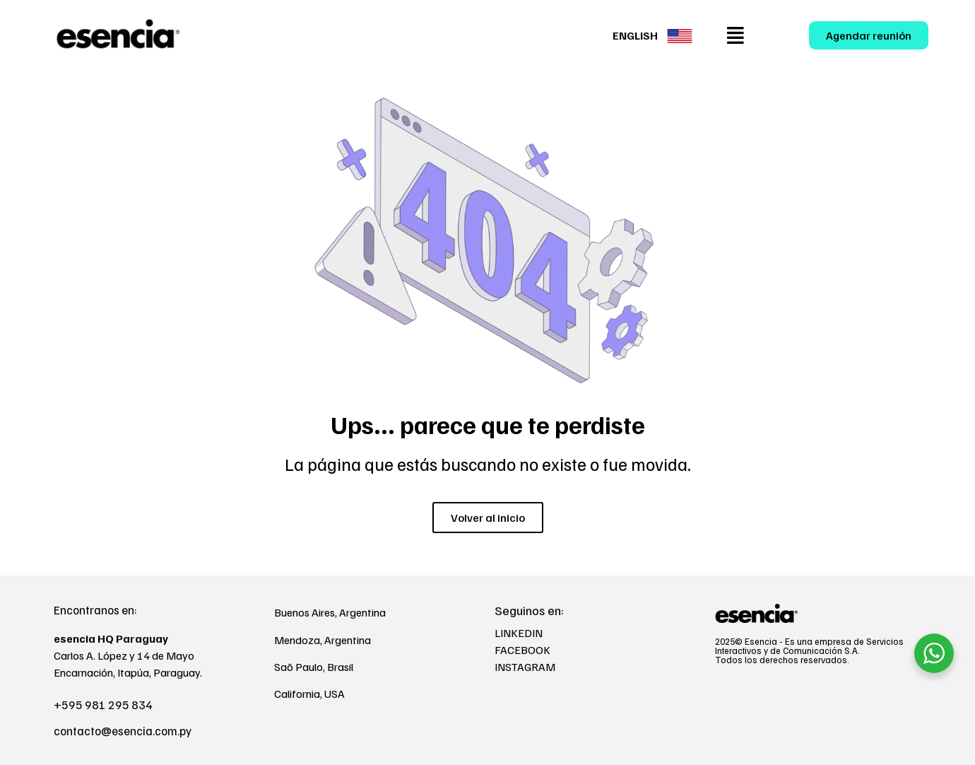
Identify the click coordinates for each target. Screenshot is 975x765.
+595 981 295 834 (103, 704)
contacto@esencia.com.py (122, 730)
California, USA (309, 694)
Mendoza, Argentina (322, 640)
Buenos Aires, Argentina (330, 612)
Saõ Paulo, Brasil (313, 667)
